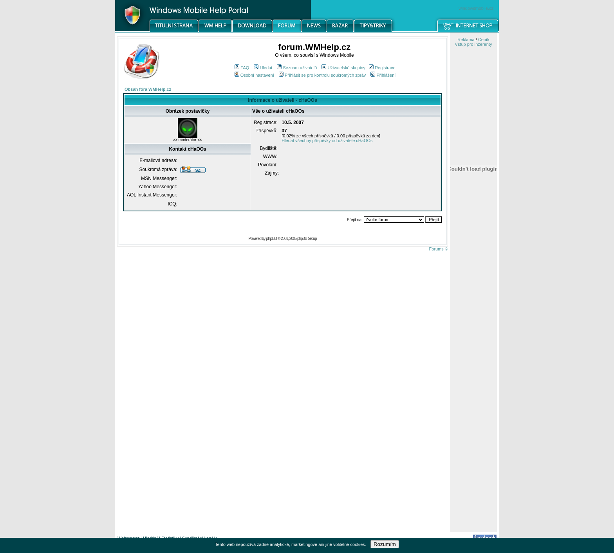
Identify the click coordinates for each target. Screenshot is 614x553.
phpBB (271, 238)
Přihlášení (382, 75)
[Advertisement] (473, 408)
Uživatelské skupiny (343, 67)
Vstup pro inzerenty (473, 44)
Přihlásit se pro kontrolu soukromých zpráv (322, 75)
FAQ (242, 67)
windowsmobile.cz (476, 8)
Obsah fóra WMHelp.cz (148, 89)
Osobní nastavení (254, 75)
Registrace (382, 67)
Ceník (483, 39)
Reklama (465, 39)
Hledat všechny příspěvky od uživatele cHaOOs (327, 140)
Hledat (263, 67)
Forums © (438, 249)
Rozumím (385, 544)
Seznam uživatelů (297, 67)
